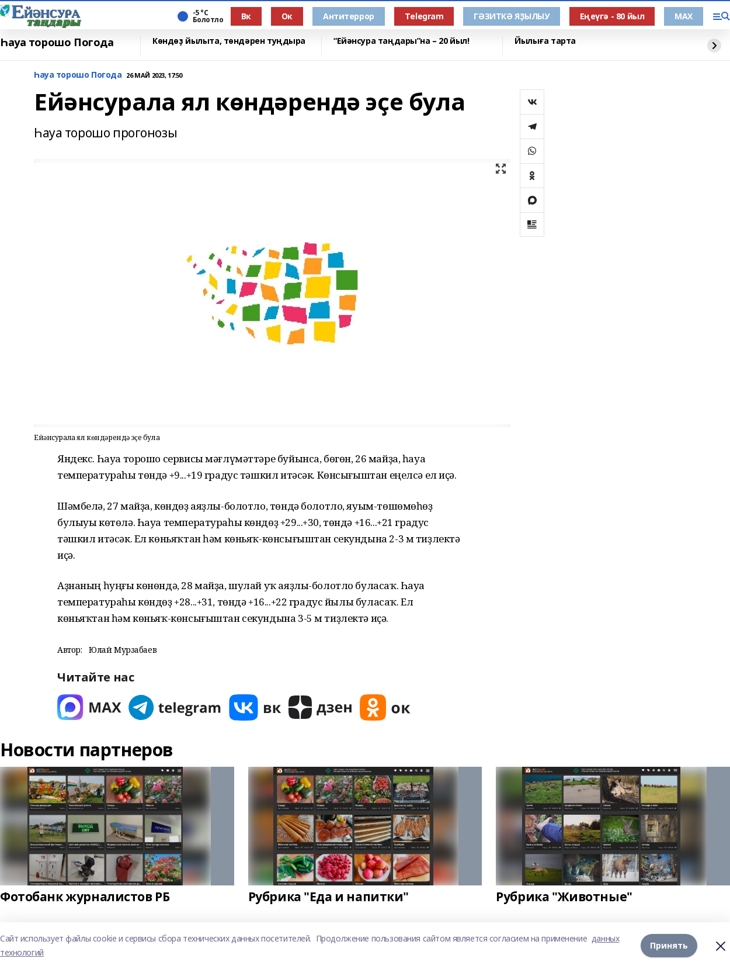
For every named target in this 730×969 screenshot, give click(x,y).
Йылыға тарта (545, 41)
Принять (669, 945)
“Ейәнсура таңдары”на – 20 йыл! (401, 41)
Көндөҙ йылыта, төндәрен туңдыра (228, 41)
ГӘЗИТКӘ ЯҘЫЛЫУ (511, 16)
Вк (246, 16)
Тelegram (424, 16)
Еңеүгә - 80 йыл (612, 16)
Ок (287, 16)
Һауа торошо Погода (56, 42)
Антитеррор (348, 16)
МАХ (684, 16)
